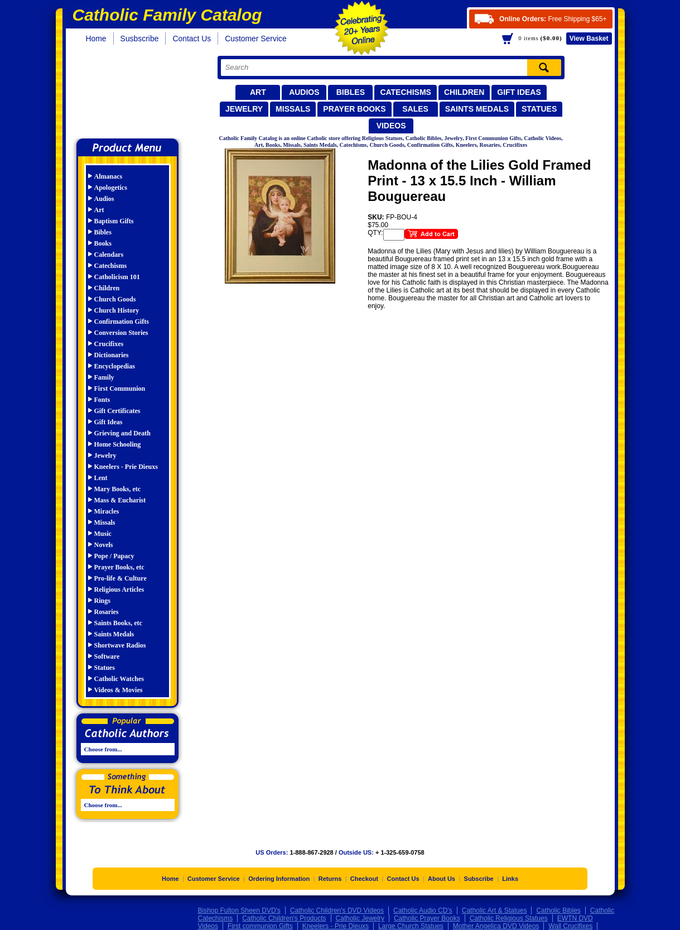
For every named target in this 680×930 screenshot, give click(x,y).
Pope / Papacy (114, 556)
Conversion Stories (121, 333)
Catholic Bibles (558, 910)
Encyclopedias (114, 366)
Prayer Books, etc (119, 567)
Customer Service (256, 38)
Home (96, 38)
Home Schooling (117, 444)
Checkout (364, 878)
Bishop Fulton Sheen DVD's (239, 910)
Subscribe (479, 878)
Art (258, 92)
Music (103, 534)
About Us (441, 878)
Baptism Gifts (114, 221)
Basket (589, 38)
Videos (391, 125)
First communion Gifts (260, 926)
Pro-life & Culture (120, 578)
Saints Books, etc (118, 623)
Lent (101, 478)
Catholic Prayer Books (427, 918)
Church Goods (115, 299)
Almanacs (108, 176)
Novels (103, 545)
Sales (415, 108)
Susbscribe (139, 38)
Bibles (350, 92)
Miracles (106, 511)
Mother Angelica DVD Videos (496, 926)
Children (464, 92)
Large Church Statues (410, 926)
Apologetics (110, 187)
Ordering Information (279, 878)
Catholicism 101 (117, 277)
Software (107, 656)
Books (103, 243)
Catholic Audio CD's (422, 910)
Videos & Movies (118, 690)
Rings (102, 601)
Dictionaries (111, 355)
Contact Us (191, 38)
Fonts (102, 400)
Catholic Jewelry (360, 918)
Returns (330, 878)
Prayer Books (354, 108)
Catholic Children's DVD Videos (337, 910)
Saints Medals (477, 108)
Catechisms (405, 92)
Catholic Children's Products (284, 918)
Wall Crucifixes (570, 926)
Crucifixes (109, 344)
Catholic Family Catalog (132, 93)
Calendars (109, 254)
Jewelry (244, 108)
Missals (293, 108)
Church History (116, 310)
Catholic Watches (119, 679)
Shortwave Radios (120, 645)
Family (104, 377)
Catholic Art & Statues (494, 910)
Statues (539, 108)
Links (510, 878)
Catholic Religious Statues (509, 918)
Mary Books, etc (117, 489)
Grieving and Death (122, 433)
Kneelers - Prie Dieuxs (126, 467)
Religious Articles (119, 589)
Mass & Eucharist (120, 500)
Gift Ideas (519, 92)
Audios (304, 92)
